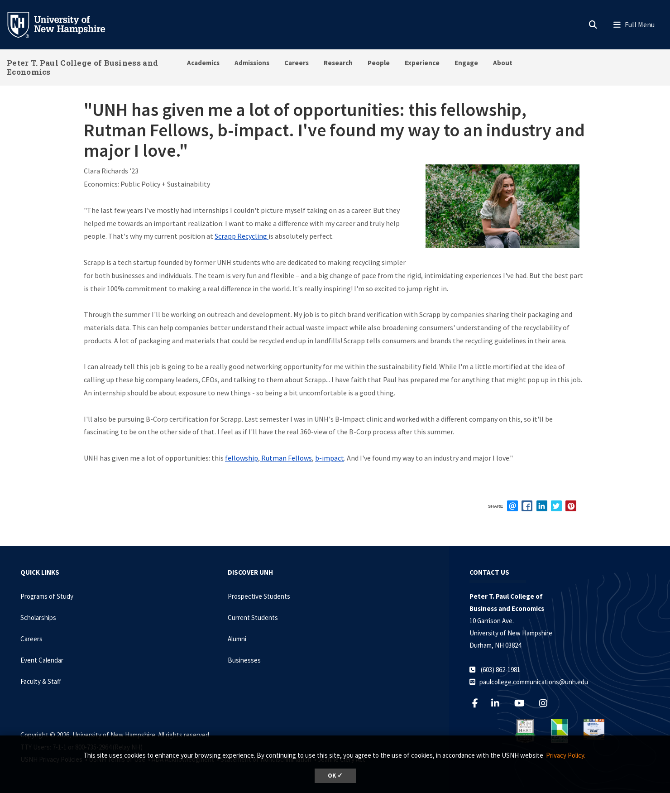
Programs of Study (46, 596)
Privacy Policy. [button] (565, 755)
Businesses (244, 660)
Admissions (251, 62)
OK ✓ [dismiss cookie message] (335, 775)
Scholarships (38, 617)
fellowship (241, 457)
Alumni (237, 638)
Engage (466, 62)
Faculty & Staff (40, 681)
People (379, 62)
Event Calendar (41, 660)
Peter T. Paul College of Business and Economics (82, 67)
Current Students (253, 617)
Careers (296, 62)
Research (338, 62)
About (502, 62)
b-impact (329, 457)
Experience (422, 62)
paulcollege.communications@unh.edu (533, 682)
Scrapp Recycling (241, 235)
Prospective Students (259, 596)
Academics (203, 62)
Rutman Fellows (286, 457)
